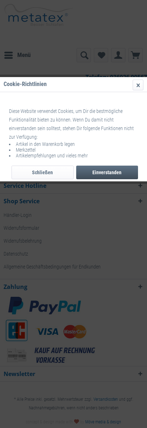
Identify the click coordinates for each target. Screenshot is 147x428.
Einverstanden (106, 172)
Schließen (42, 172)
